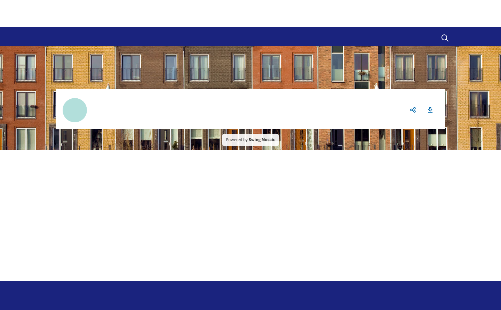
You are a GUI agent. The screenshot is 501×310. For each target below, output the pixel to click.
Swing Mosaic (262, 139)
